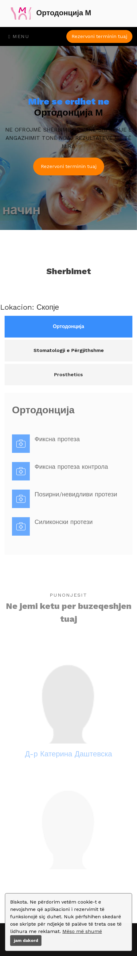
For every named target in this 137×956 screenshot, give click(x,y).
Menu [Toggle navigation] (18, 36)
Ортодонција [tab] (68, 330)
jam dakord (26, 940)
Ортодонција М (50, 13)
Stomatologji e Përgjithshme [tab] (68, 356)
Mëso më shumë (82, 931)
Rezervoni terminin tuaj (99, 36)
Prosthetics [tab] (68, 382)
